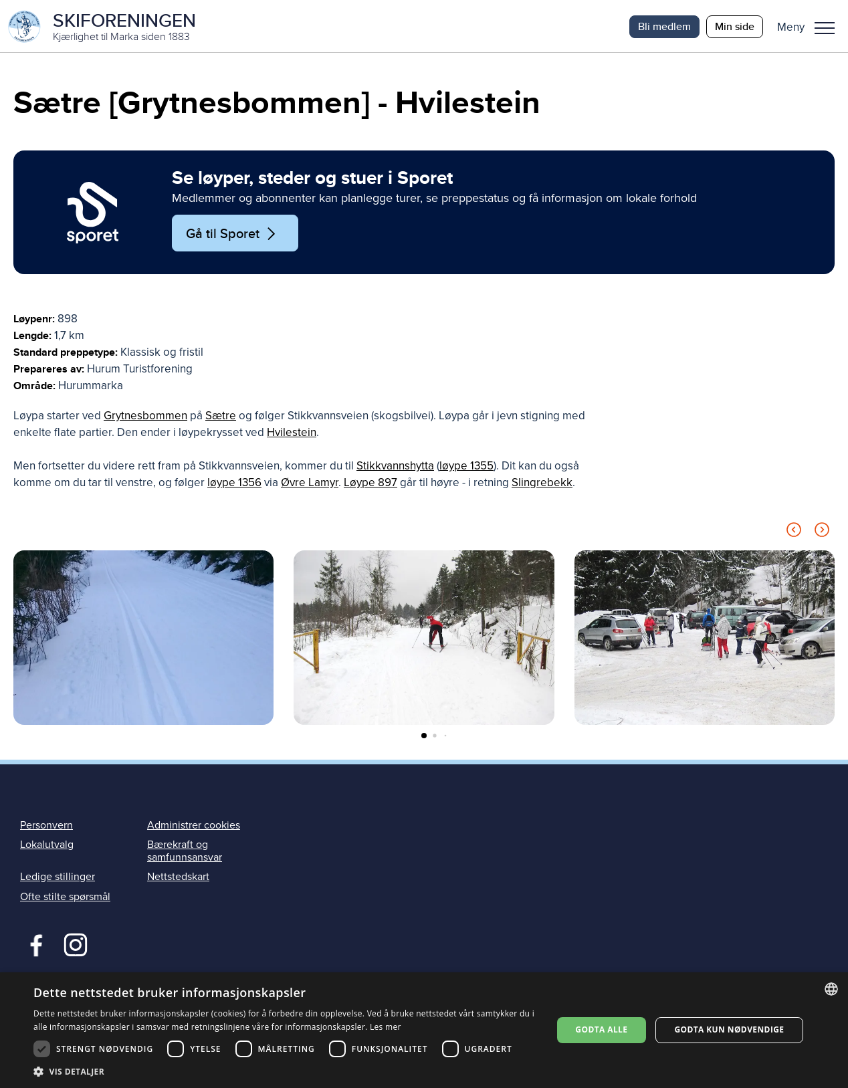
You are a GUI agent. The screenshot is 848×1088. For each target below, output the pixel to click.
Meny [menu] (825, 28)
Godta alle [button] (601, 1029)
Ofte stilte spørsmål (65, 897)
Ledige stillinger (57, 878)
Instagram (75, 944)
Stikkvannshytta (395, 467)
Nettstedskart (178, 878)
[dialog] (424, 1030)
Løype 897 (370, 484)
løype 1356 (234, 484)
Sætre (220, 417)
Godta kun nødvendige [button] (729, 1029)
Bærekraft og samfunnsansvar (184, 852)
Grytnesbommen (145, 417)
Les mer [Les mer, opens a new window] (385, 1026)
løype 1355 (466, 467)
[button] (810, 26)
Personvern (46, 826)
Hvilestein (291, 434)
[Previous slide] (794, 533)
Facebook (33, 944)
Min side (734, 26)
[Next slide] (822, 533)
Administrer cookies (193, 826)
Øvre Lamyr (309, 484)
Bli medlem (664, 26)
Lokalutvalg (47, 846)
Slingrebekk (542, 484)
